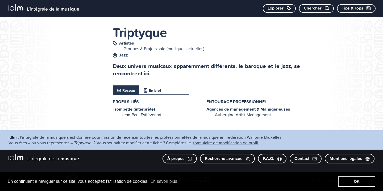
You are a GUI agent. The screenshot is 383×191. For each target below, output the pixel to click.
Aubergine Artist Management (243, 115)
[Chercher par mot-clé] (316, 8)
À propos (179, 158)
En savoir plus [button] (164, 181)
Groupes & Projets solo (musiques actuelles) (163, 48)
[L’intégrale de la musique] (44, 8)
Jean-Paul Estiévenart (141, 115)
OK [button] (357, 181)
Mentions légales (350, 158)
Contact (305, 158)
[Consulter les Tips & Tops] (356, 8)
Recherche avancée (227, 158)
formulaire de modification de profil (226, 143)
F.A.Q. (272, 158)
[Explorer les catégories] (279, 8)
